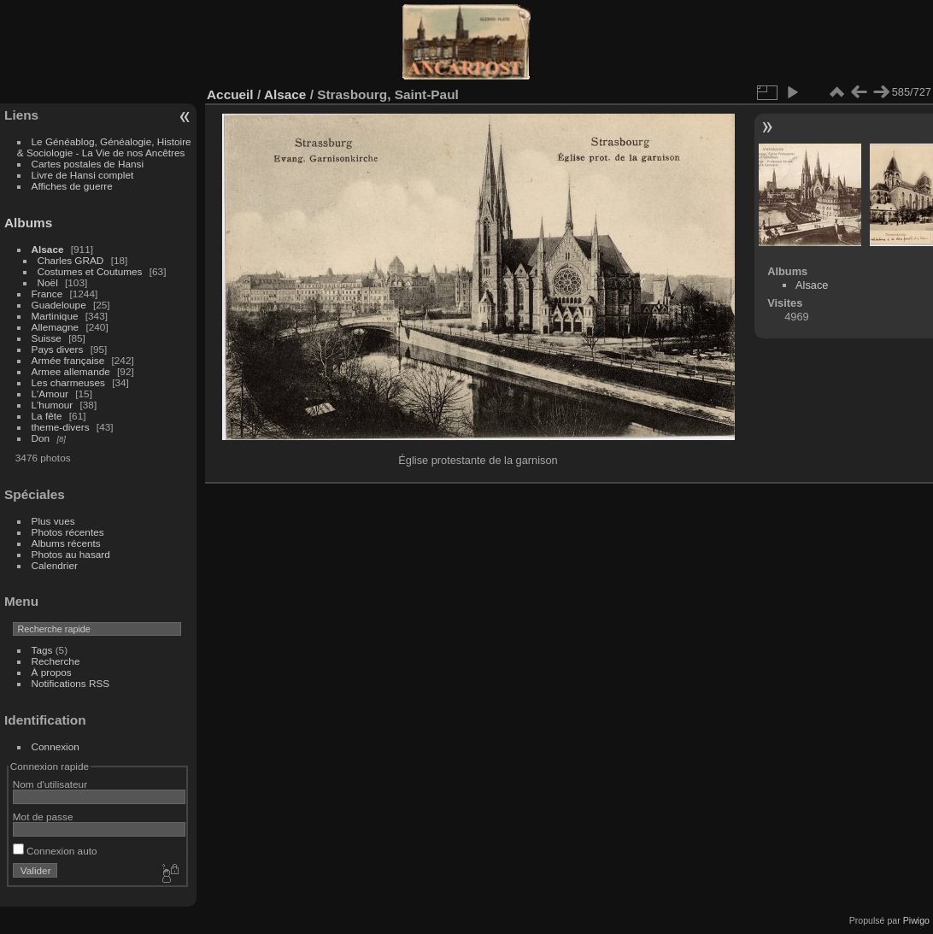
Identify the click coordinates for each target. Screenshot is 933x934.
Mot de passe (43, 816)
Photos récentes (68, 531)
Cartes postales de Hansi (88, 163)
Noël (48, 282)
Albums (28, 222)
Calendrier (55, 565)
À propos (52, 672)
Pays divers (58, 349)
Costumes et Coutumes (90, 271)
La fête (47, 415)
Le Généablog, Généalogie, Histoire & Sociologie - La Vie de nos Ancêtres (104, 147)
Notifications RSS (71, 683)
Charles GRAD (71, 260)
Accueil (230, 94)
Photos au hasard (71, 554)
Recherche (56, 661)
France (47, 293)
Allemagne (55, 326)
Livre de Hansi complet (83, 174)
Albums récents (66, 543)
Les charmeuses (68, 382)
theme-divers (61, 426)
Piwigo (916, 920)
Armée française (68, 360)
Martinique (55, 315)
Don (41, 438)
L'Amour (50, 393)
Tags (42, 649)
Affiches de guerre (72, 185)
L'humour (52, 404)
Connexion (55, 746)
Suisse (47, 338)
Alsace (48, 249)
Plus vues (53, 520)
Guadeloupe (59, 304)
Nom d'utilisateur (50, 784)
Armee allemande (71, 371)
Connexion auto (55, 850)
